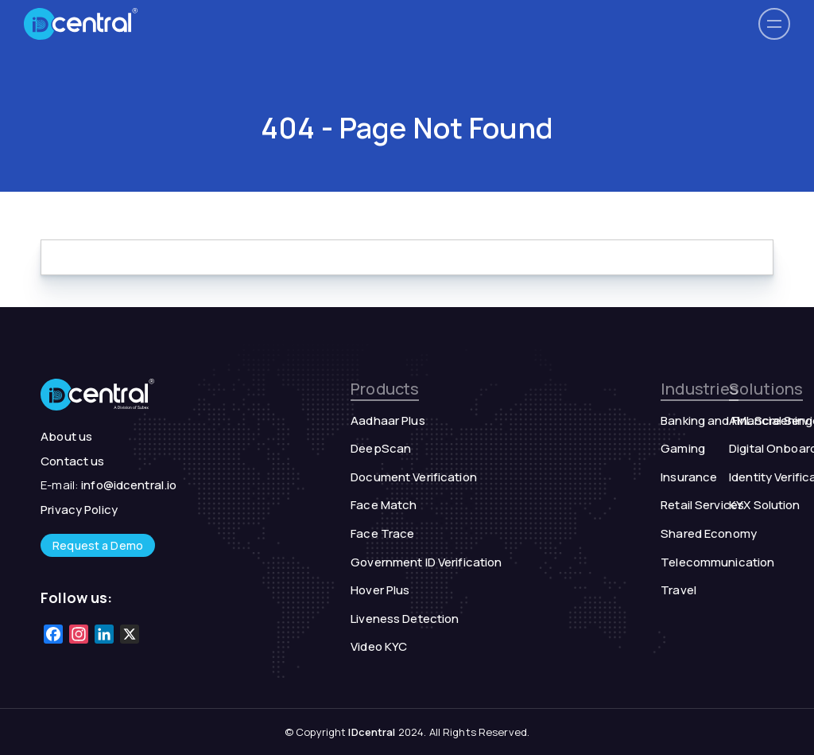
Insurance (689, 477)
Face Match (384, 504)
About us (66, 436)
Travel (678, 590)
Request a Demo (97, 545)
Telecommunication (717, 562)
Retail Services (702, 504)
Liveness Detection (405, 618)
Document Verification (414, 477)
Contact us (72, 461)
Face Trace (382, 533)
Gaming (683, 448)
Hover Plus (380, 590)
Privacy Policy (79, 509)
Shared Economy (709, 533)
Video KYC (379, 646)
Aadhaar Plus (388, 420)
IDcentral (371, 732)
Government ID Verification (426, 562)
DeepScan (381, 448)
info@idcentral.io (128, 485)
